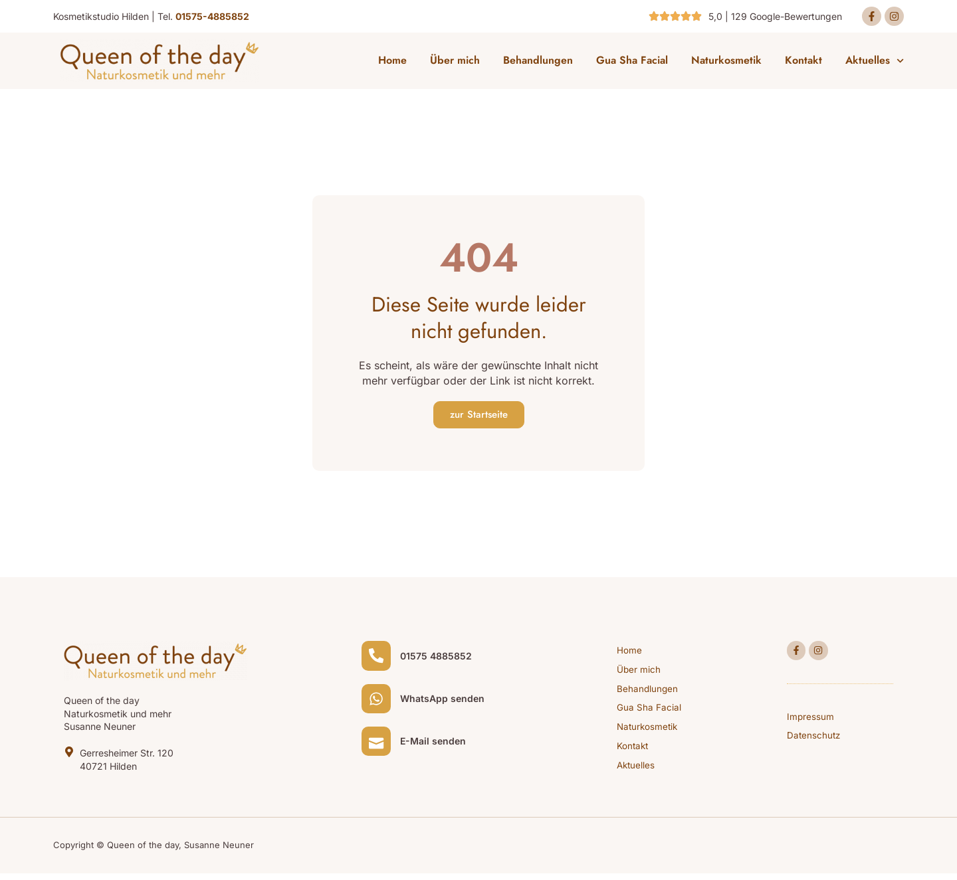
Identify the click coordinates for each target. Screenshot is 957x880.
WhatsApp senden (446, 707)
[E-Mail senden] (378, 753)
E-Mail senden (437, 753)
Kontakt (803, 62)
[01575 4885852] (378, 660)
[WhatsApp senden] (378, 706)
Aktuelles (874, 62)
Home (392, 62)
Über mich (455, 62)
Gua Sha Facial (632, 62)
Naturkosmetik (726, 62)
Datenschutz (814, 741)
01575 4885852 (440, 660)
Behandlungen (538, 62)
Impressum (811, 721)
